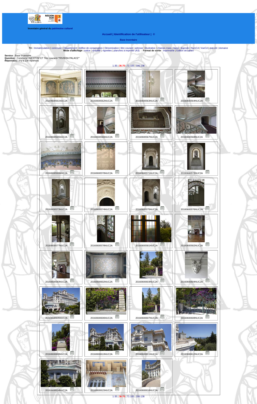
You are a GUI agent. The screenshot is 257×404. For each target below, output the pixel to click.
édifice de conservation (91, 48)
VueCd (204, 48)
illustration (150, 48)
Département (70, 48)
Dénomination (112, 48)
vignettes (107, 50)
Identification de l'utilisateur (132, 34)
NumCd (195, 48)
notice (87, 50)
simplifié (96, 50)
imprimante (168, 50)
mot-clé (213, 48)
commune (57, 48)
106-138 (140, 65)
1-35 (115, 65)
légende (185, 48)
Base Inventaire (128, 40)
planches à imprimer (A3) (127, 50)
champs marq (164, 48)
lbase (176, 48)
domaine (223, 48)
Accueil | (107, 34)
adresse (139, 48)
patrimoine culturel (62, 28)
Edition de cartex (185, 50)
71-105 (130, 65)
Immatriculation (42, 48)
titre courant (127, 48)
